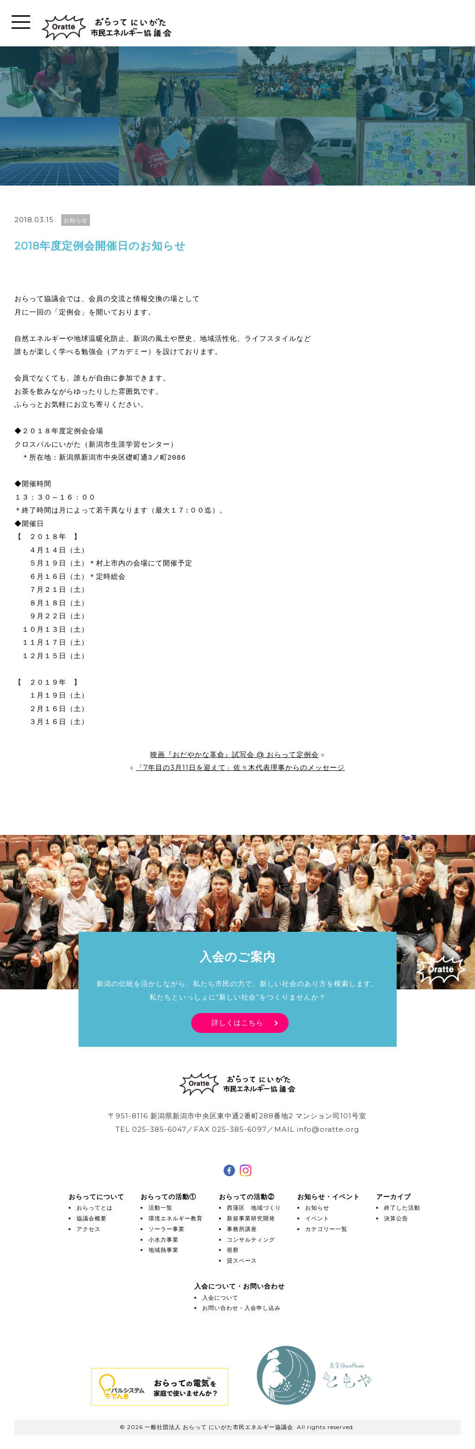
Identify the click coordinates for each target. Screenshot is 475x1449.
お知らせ (317, 1207)
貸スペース (242, 1260)
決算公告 (396, 1218)
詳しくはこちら (237, 1022)
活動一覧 (160, 1207)
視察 (233, 1249)
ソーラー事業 (166, 1228)
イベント (317, 1218)
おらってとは (95, 1207)
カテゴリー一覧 (326, 1228)
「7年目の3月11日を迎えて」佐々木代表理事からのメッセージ (240, 767)
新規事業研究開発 (251, 1218)
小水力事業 (163, 1239)
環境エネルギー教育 (175, 1218)
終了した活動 (402, 1207)
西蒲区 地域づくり (254, 1207)
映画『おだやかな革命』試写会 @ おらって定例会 (234, 754)
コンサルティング (251, 1239)
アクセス (89, 1228)
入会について (220, 1297)
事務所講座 (242, 1228)
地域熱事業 (163, 1249)
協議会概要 (92, 1218)
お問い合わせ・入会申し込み (241, 1307)
